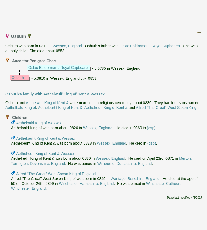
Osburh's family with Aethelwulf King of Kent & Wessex (55, 94)
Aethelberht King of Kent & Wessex (45, 138)
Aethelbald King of (20, 107)
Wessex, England (67, 46)
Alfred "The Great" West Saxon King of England (56, 174)
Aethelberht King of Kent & (60, 107)
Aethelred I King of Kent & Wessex (45, 153)
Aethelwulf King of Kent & (47, 103)
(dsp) (151, 128)
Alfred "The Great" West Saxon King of (168, 107)
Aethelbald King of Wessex (38, 123)
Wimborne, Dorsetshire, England (124, 163)
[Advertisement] (104, 14)
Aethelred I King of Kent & (106, 107)
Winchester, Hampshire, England (86, 183)
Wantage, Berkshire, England (135, 178)
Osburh (18, 77)
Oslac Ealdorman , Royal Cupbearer (149, 46)
